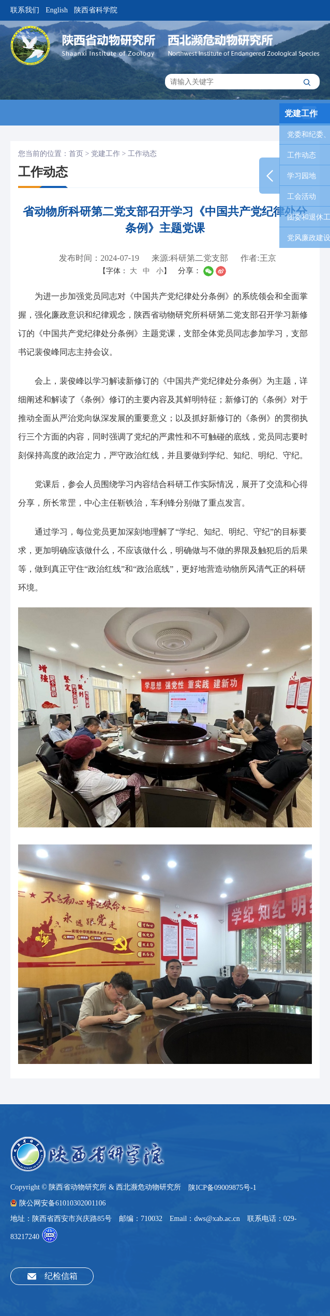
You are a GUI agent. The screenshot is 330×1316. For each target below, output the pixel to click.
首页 (76, 154)
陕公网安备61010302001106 (58, 1203)
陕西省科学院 (95, 10)
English (57, 10)
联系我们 (24, 10)
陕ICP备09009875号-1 (222, 1188)
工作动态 (142, 154)
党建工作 (105, 154)
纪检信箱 (61, 1276)
